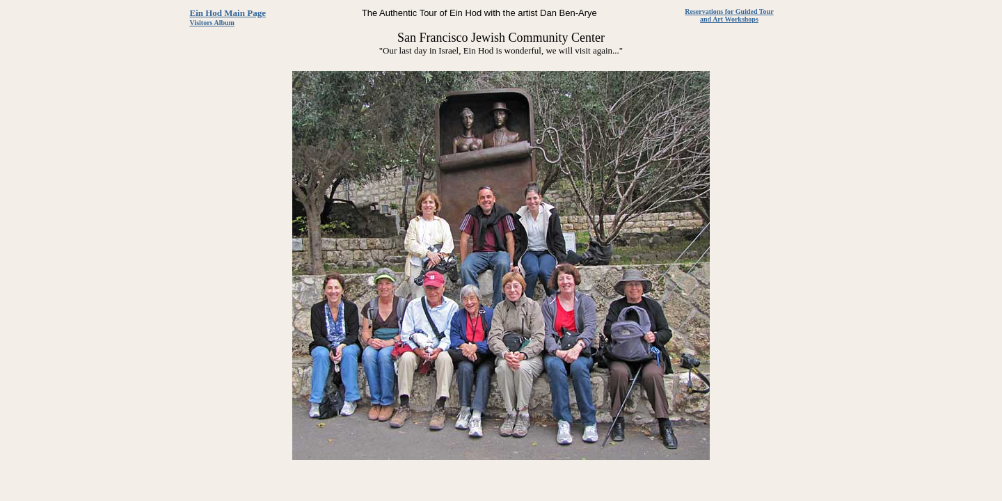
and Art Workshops (729, 19)
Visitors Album (212, 22)
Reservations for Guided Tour (729, 11)
